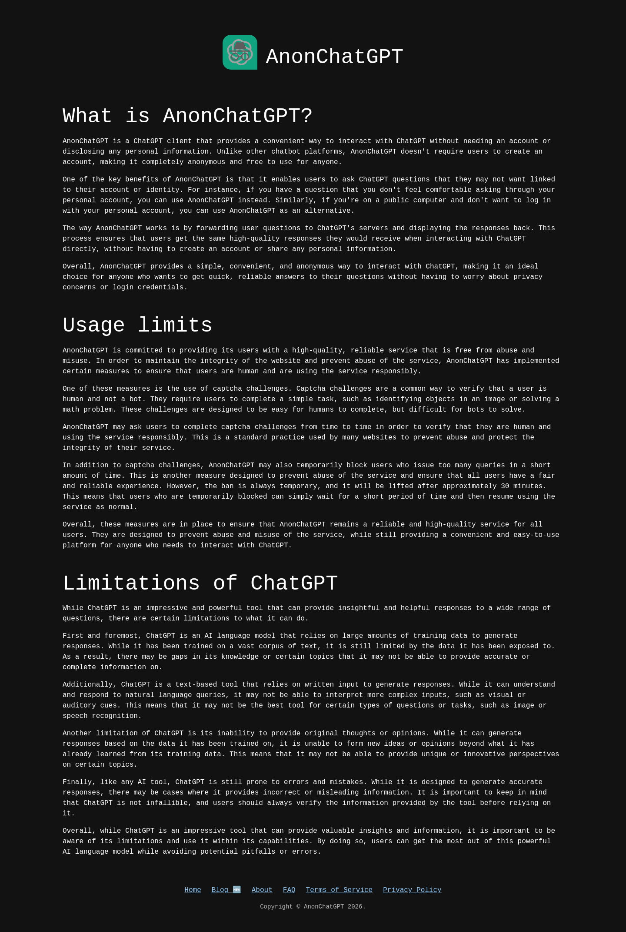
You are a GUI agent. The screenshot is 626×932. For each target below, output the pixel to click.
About (262, 890)
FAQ (289, 890)
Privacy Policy (412, 890)
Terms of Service (339, 890)
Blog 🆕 (226, 890)
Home (192, 890)
